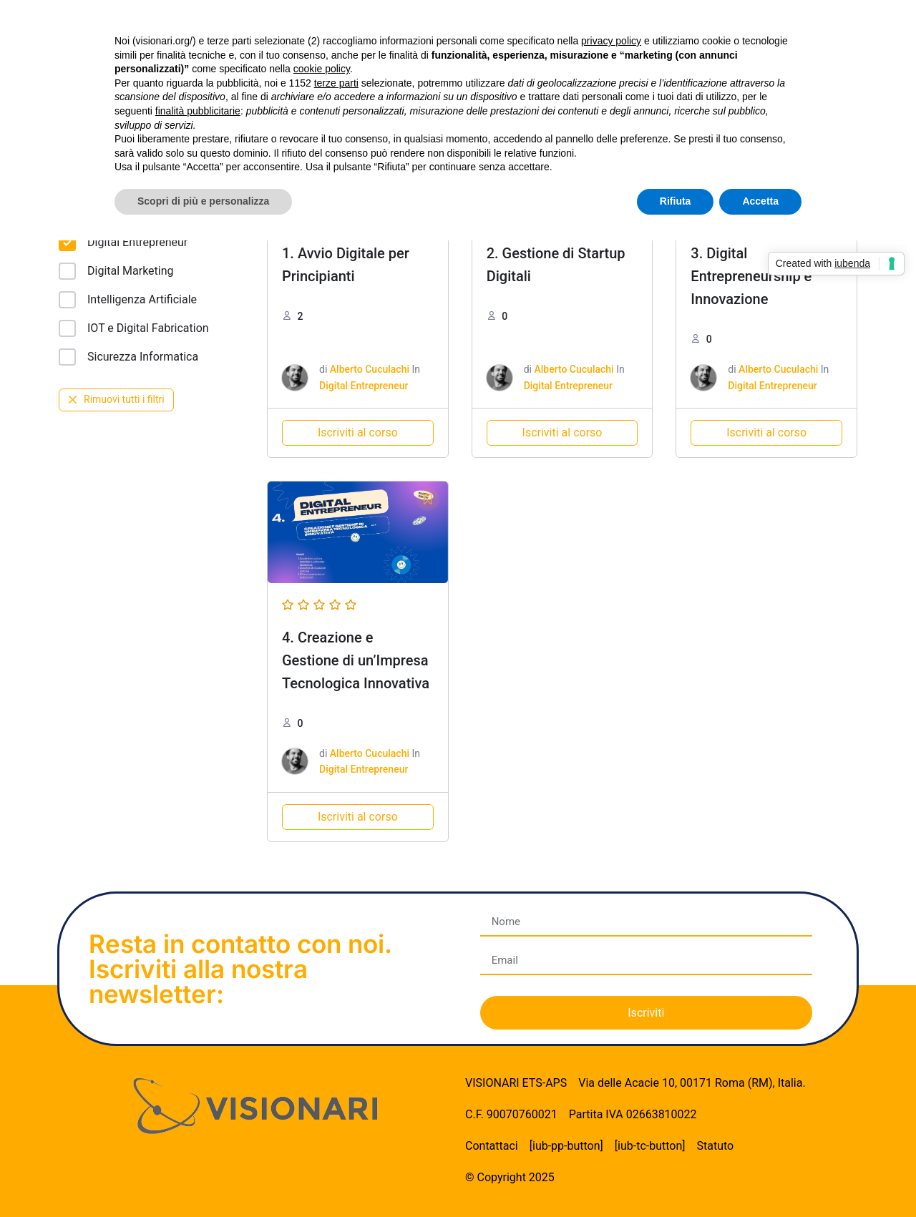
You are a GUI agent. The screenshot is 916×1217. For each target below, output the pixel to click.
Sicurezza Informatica (128, 357)
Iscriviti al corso (358, 432)
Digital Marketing (116, 271)
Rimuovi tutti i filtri (116, 399)
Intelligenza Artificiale (128, 299)
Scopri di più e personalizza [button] (203, 201)
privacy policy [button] (611, 41)
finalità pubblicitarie (197, 111)
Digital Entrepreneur (123, 242)
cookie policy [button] (321, 68)
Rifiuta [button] (675, 201)
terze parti (336, 83)
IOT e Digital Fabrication (134, 328)
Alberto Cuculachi (369, 369)
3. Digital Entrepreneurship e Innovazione (751, 276)
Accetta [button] (760, 201)
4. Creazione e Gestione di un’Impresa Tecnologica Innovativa (355, 660)
